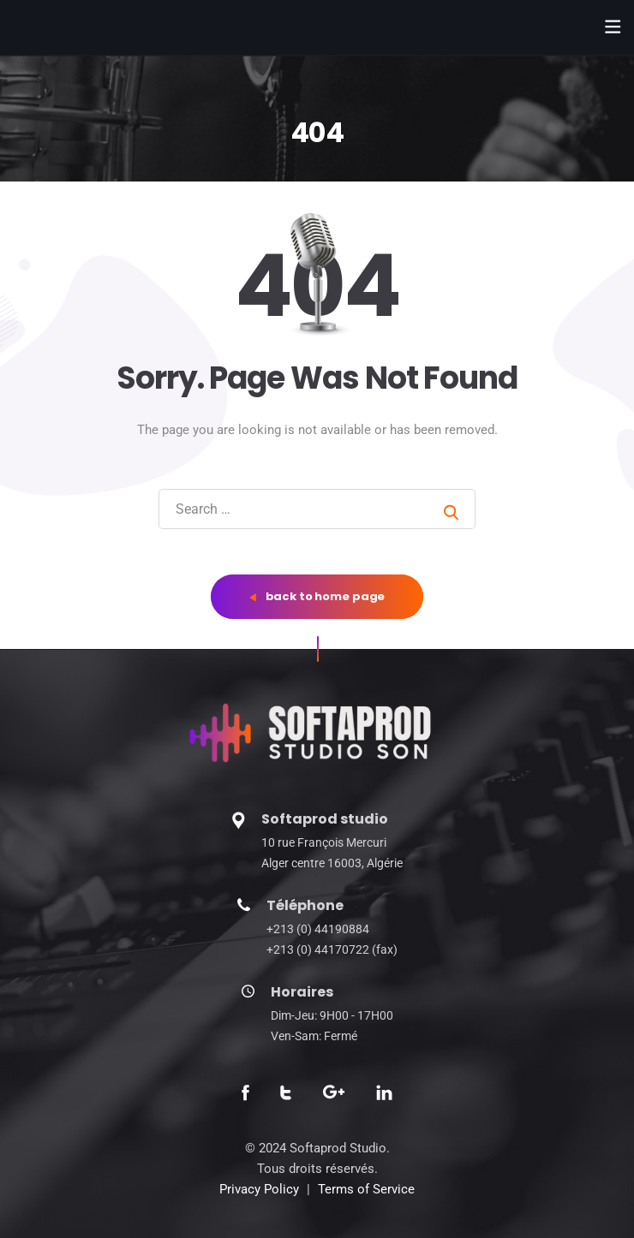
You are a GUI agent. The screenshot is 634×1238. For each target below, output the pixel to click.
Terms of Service (366, 1189)
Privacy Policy (259, 1189)
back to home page (317, 596)
